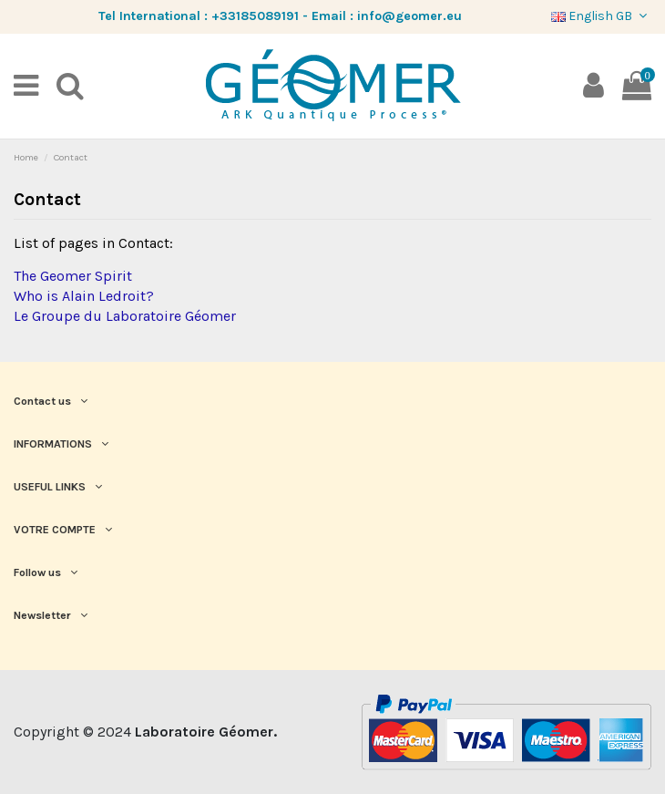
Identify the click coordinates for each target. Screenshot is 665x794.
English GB (601, 16)
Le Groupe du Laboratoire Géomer (125, 316)
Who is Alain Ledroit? (84, 295)
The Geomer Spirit (73, 275)
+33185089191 (255, 16)
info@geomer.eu (409, 16)
